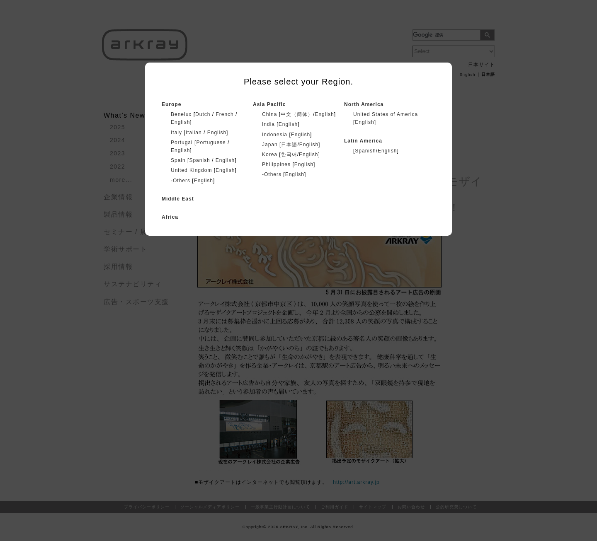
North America (363, 104)
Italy (176, 132)
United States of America (385, 114)
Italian (194, 132)
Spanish (199, 160)
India (268, 124)
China (269, 114)
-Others (180, 181)
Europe (171, 104)
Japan (270, 144)
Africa (170, 217)
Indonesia (274, 135)
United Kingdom (191, 170)
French (224, 114)
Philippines (276, 164)
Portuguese (211, 142)
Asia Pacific (269, 104)
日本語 (289, 144)
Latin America (363, 141)
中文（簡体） (297, 114)
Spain (178, 160)
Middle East (178, 199)
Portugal (182, 142)
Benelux (181, 114)
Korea (269, 154)
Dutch (202, 114)
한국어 (289, 154)
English (180, 122)
